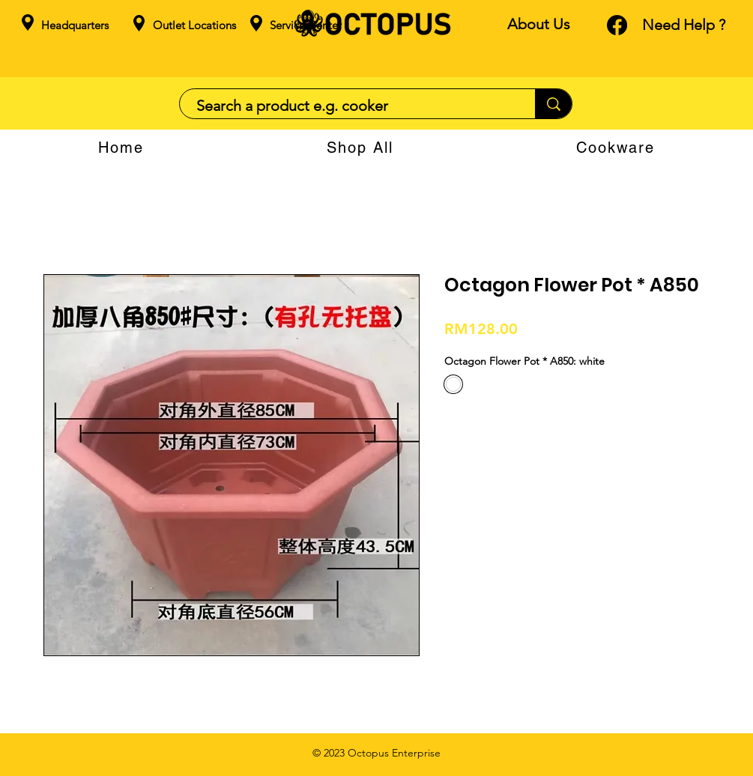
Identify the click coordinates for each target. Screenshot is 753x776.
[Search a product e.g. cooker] (349, 105)
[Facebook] (617, 25)
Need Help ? (683, 25)
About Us (538, 24)
